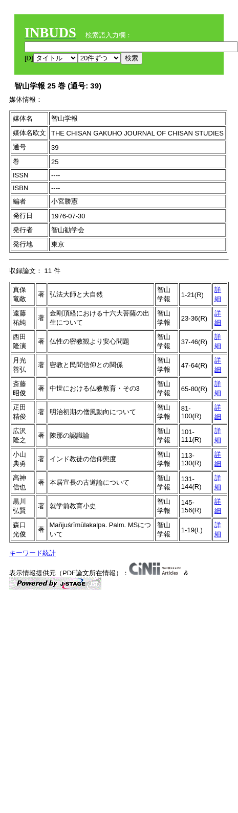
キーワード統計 (32, 553)
